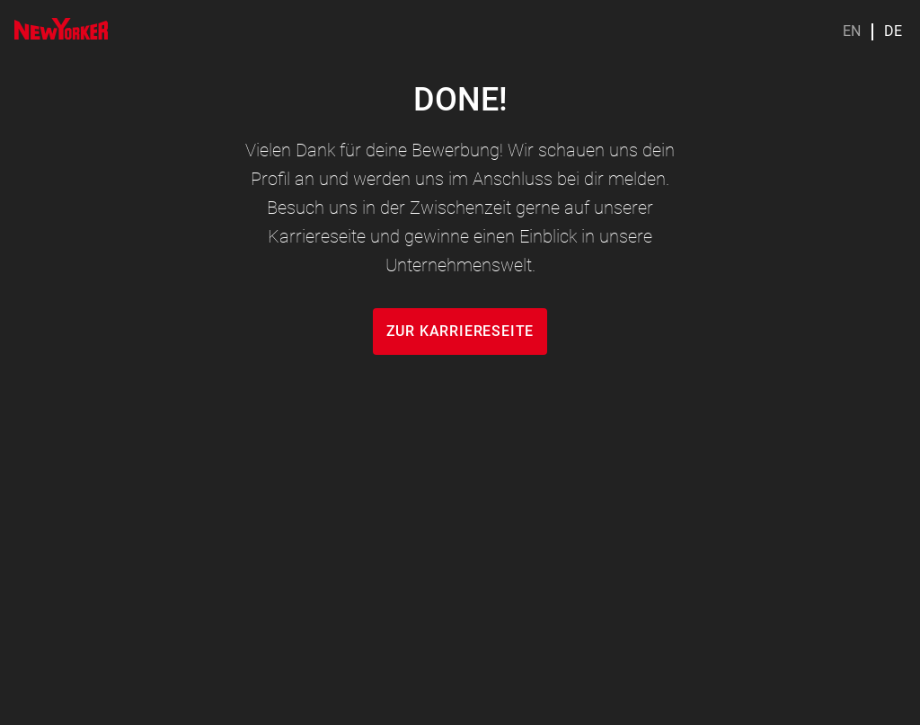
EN (852, 31)
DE (893, 31)
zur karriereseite (460, 331)
